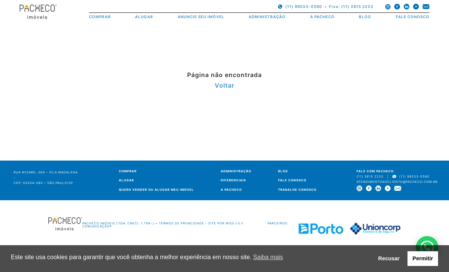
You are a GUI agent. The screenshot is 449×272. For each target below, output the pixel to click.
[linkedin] (406, 6)
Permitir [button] (422, 258)
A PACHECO (322, 17)
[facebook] (397, 6)
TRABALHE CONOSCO (297, 190)
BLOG (365, 17)
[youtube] (416, 6)
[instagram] (388, 6)
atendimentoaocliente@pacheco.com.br (397, 182)
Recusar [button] (389, 258)
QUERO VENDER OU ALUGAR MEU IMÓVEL (156, 190)
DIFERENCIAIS (233, 180)
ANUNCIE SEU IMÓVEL (201, 17)
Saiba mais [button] (268, 257)
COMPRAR (100, 17)
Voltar (224, 85)
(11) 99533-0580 (303, 6)
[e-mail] (426, 6)
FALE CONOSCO (412, 17)
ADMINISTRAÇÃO (267, 17)
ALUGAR (144, 17)
